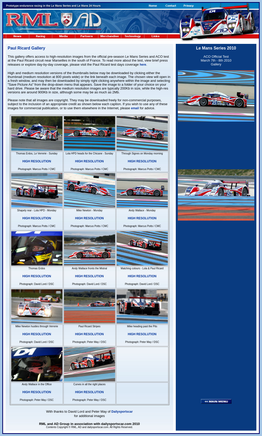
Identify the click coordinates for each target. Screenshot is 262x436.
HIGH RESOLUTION (36, 161)
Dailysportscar (122, 411)
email (135, 108)
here (143, 64)
